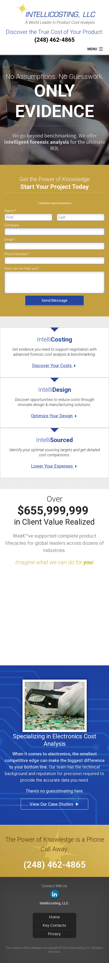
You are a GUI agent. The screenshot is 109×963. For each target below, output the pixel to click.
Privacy (54, 934)
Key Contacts (54, 925)
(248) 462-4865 (54, 39)
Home (54, 917)
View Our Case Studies (55, 804)
